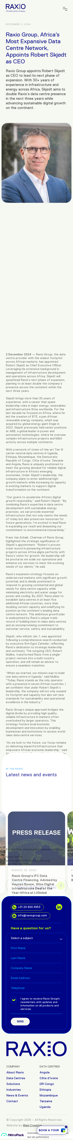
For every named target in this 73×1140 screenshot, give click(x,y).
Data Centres (15, 1078)
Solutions (13, 1083)
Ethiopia (45, 1089)
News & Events (17, 1095)
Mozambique (49, 1095)
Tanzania (46, 1101)
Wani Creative (32, 1125)
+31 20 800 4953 (26, 907)
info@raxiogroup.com (29, 916)
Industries (13, 1089)
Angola (44, 1072)
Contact (12, 1101)
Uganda (45, 1107)
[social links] (59, 907)
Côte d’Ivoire (49, 1078)
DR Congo (47, 1083)
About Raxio (15, 1072)
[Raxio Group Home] (15, 7)
